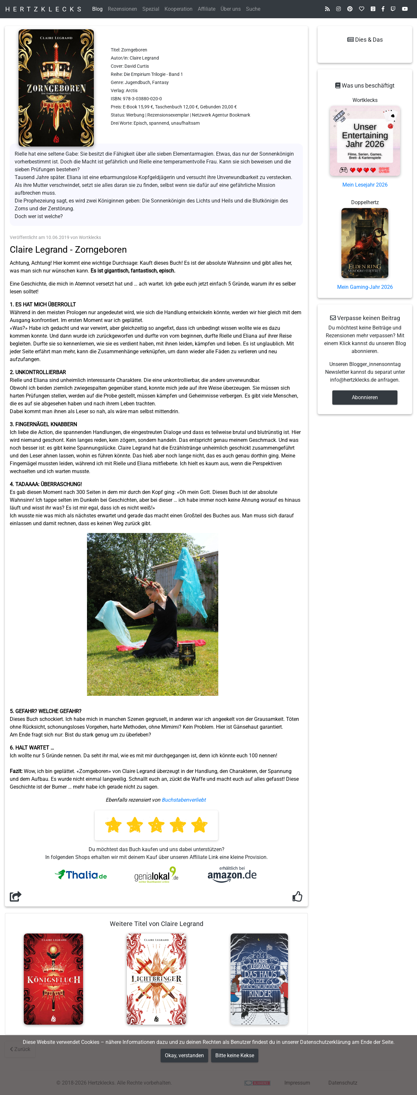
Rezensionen (122, 9)
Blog (97, 9)
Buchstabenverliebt (184, 800)
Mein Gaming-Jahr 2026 (365, 287)
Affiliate (206, 9)
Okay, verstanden (184, 1055)
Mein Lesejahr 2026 (365, 185)
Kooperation (179, 9)
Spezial (150, 9)
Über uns (231, 9)
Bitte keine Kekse (234, 1055)
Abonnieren (365, 397)
